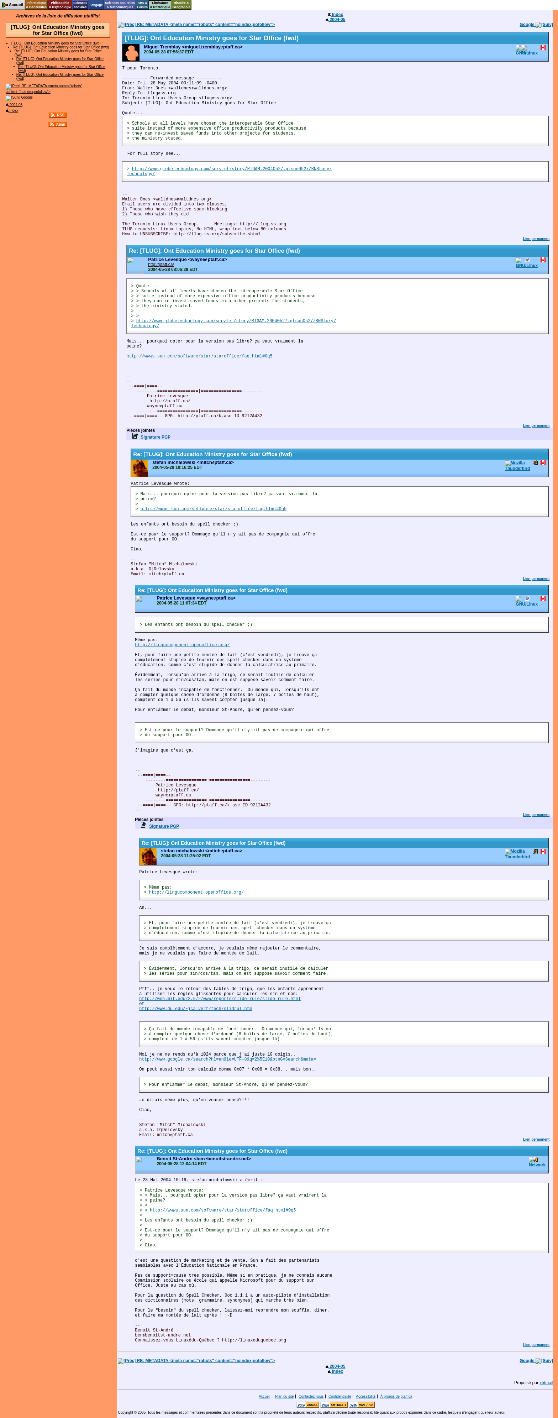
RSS (60, 115)
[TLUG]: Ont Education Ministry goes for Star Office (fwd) (56, 43)
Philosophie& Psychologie (60, 5)
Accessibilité (365, 1396)
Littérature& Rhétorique (160, 5)
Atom (60, 124)
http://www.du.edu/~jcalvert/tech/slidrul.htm (195, 1008)
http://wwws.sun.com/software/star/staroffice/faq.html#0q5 (199, 356)
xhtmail (546, 1382)
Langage (95, 5)
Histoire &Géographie (181, 5)
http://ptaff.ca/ (161, 264)
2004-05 (14, 105)
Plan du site (284, 1396)
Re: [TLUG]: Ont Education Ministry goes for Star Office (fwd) (61, 47)
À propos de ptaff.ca (396, 1396)
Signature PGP (155, 437)
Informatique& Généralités (36, 5)
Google (19, 97)
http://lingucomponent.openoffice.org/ (182, 645)
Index (12, 111)
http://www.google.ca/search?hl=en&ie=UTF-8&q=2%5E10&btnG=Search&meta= (227, 1059)
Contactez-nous (311, 1396)
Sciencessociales (80, 5)
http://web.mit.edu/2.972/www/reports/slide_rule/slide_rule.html (220, 998)
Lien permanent (536, 239)
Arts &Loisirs (142, 5)
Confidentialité (339, 1396)
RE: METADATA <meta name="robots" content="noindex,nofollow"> (196, 24)
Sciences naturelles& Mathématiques (120, 5)
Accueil (264, 1396)
